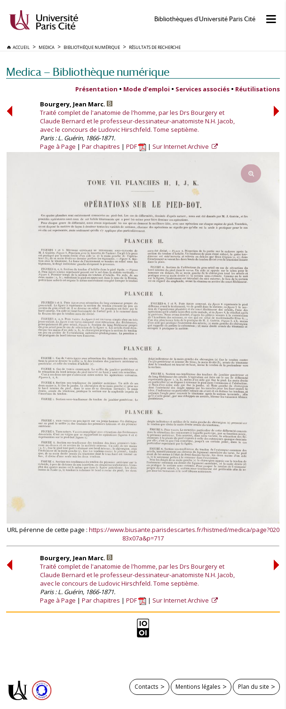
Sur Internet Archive (181, 146)
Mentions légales (198, 686)
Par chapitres (101, 146)
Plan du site (253, 686)
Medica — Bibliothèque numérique (87, 71)
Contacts (147, 686)
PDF (136, 146)
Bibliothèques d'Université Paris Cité (204, 19)
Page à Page (58, 146)
